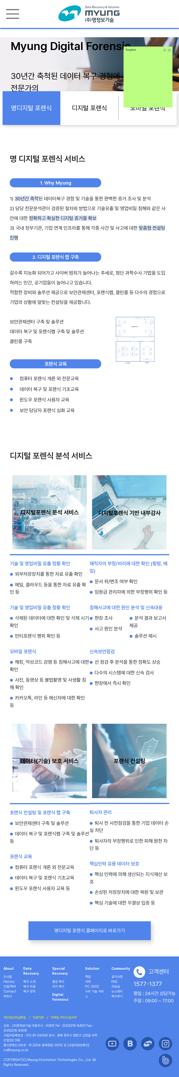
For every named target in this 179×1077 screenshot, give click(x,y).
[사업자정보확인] (78, 1045)
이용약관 (38, 1017)
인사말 (7, 977)
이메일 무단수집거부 (64, 1017)
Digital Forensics (60, 997)
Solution (92, 968)
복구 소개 (29, 981)
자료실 (115, 986)
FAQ (114, 981)
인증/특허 (9, 986)
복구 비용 (29, 986)
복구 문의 (29, 991)
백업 (88, 977)
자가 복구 (58, 986)
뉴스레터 (117, 991)
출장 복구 (58, 981)
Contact (9, 991)
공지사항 (117, 977)
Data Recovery (31, 971)
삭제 (88, 981)
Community (120, 968)
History (8, 981)
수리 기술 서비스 (94, 993)
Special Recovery (60, 971)
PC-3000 (92, 986)
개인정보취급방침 (14, 1017)
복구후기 (117, 996)
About (8, 968)
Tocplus (130, 49)
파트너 (7, 996)
